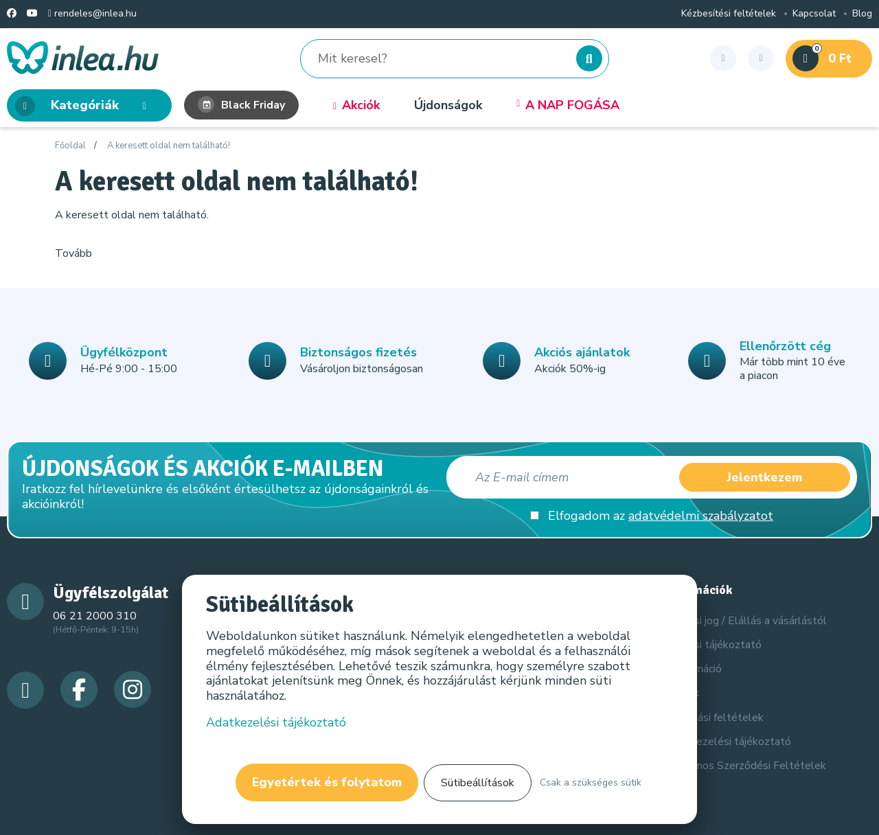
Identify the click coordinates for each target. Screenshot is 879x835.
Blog (862, 14)
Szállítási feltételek (715, 717)
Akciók (356, 105)
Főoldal (70, 146)
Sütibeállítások (477, 782)
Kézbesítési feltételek (728, 14)
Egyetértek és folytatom (327, 782)
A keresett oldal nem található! (168, 146)
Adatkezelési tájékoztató (728, 741)
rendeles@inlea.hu (92, 14)
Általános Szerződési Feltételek (746, 765)
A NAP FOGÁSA (567, 105)
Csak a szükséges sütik (590, 782)
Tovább (73, 253)
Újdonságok (448, 105)
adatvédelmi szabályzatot (700, 515)
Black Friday (241, 105)
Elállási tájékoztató (714, 644)
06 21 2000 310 (95, 616)
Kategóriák (85, 106)
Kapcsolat (814, 14)
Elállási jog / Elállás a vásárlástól (746, 620)
